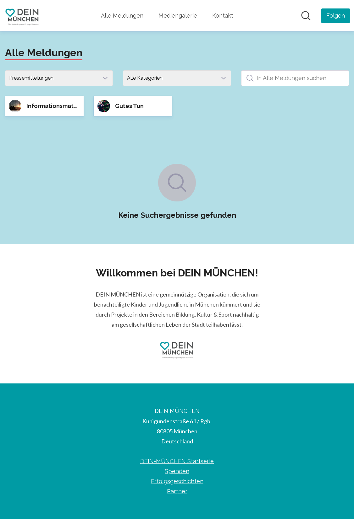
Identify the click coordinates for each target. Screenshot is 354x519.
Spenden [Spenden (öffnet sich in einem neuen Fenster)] (177, 471)
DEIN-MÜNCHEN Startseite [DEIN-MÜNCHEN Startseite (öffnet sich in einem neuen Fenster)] (177, 461)
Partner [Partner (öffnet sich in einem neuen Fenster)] (177, 491)
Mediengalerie (177, 15)
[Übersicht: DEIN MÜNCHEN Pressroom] (22, 16)
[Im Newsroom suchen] (306, 16)
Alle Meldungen (122, 15)
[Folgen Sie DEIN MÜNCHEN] (335, 15)
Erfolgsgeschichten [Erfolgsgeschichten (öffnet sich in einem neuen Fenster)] (177, 481)
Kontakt (222, 15)
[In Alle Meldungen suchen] (295, 78)
